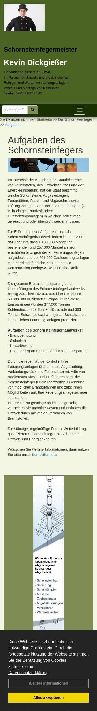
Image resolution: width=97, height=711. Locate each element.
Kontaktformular (44, 455)
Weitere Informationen (48, 683)
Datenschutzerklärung (28, 673)
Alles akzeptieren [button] (48, 697)
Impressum (24, 666)
